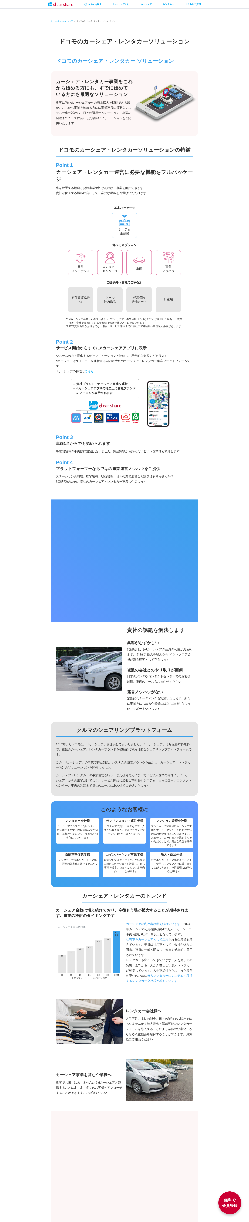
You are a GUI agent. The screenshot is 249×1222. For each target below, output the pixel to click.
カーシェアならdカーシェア (62, 21)
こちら (89, 371)
